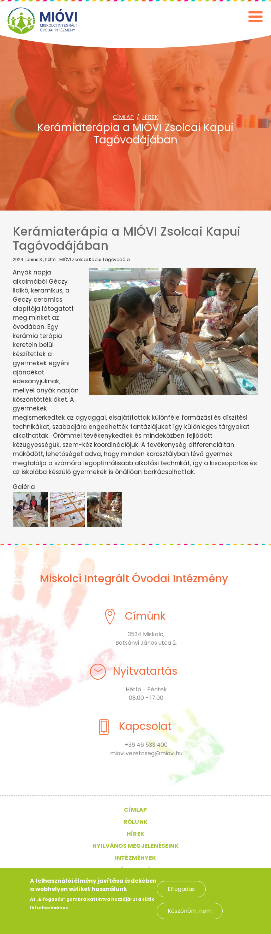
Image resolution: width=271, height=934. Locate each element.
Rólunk (135, 822)
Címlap (123, 117)
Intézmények (135, 858)
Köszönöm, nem (190, 915)
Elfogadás (181, 893)
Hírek (150, 117)
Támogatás (135, 870)
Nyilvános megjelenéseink (135, 846)
